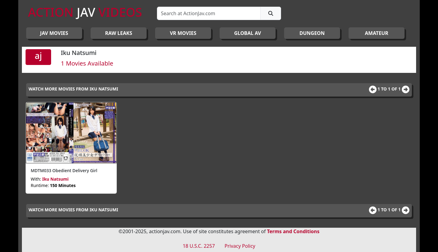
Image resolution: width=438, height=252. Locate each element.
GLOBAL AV (247, 33)
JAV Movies (54, 33)
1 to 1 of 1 (389, 89)
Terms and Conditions (293, 231)
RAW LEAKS (118, 33)
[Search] (209, 13)
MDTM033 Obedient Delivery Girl (64, 170)
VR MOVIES (183, 33)
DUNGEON (312, 33)
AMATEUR (376, 33)
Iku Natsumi (55, 179)
